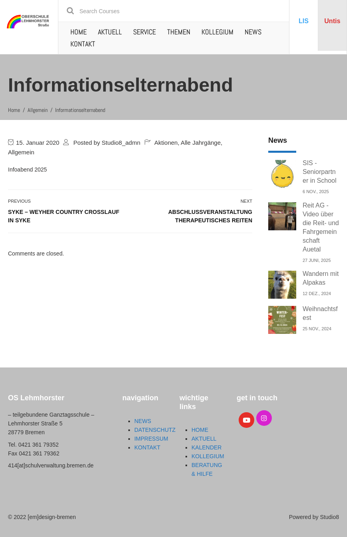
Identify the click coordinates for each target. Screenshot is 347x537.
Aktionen (165, 142)
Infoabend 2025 (27, 169)
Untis (332, 21)
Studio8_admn (121, 142)
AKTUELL (110, 31)
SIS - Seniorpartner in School (320, 172)
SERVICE (144, 31)
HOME (78, 31)
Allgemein (21, 152)
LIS (304, 21)
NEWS (253, 31)
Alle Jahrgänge (201, 142)
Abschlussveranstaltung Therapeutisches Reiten (210, 216)
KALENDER (206, 447)
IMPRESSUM (151, 438)
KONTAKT (82, 43)
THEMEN (178, 31)
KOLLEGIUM (217, 31)
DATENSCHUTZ (154, 430)
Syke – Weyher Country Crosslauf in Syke (63, 216)
